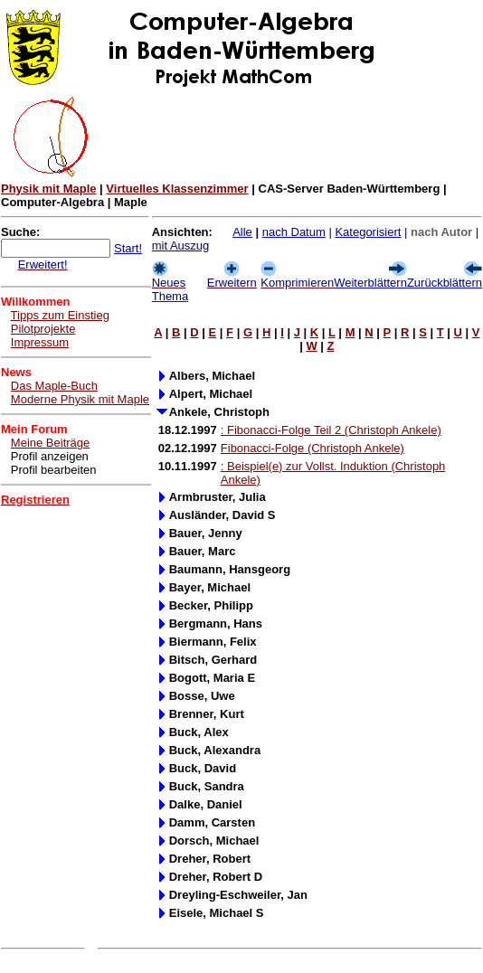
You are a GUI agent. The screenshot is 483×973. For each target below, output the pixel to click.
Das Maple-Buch (54, 385)
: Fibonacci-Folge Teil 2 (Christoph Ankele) (331, 430)
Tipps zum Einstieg (60, 315)
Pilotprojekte (43, 328)
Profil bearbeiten (54, 470)
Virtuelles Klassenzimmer (177, 188)
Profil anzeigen (50, 456)
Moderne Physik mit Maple (80, 399)
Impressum (40, 342)
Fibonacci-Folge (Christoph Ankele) (312, 448)
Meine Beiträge (50, 442)
